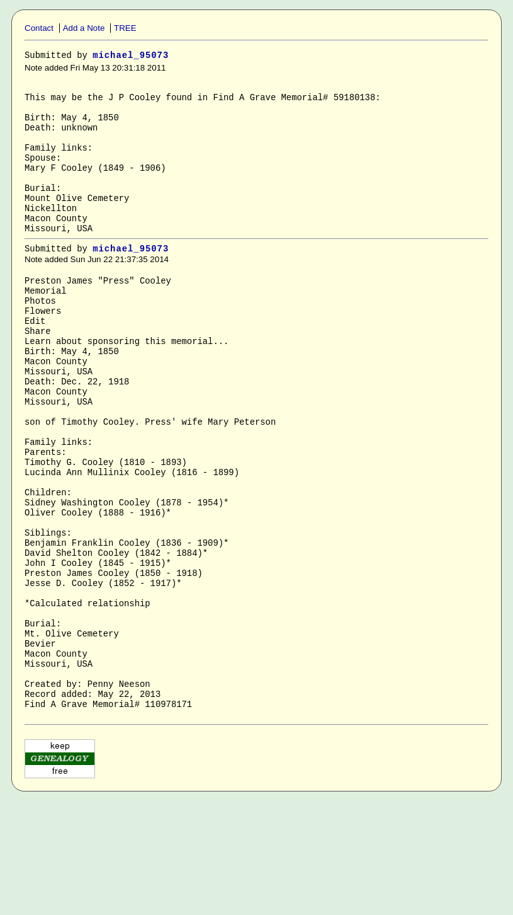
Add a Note (84, 28)
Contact (39, 28)
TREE (125, 28)
